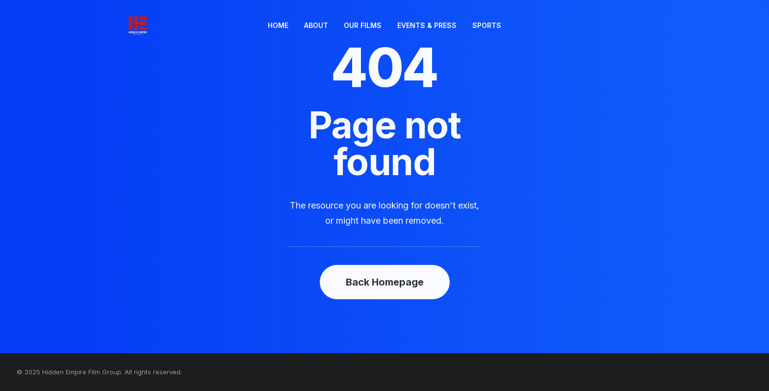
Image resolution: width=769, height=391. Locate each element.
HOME (278, 25)
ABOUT (316, 25)
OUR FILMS (363, 25)
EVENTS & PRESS (427, 25)
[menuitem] (278, 25)
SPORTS (486, 25)
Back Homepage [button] (385, 282)
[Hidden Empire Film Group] (120, 25)
